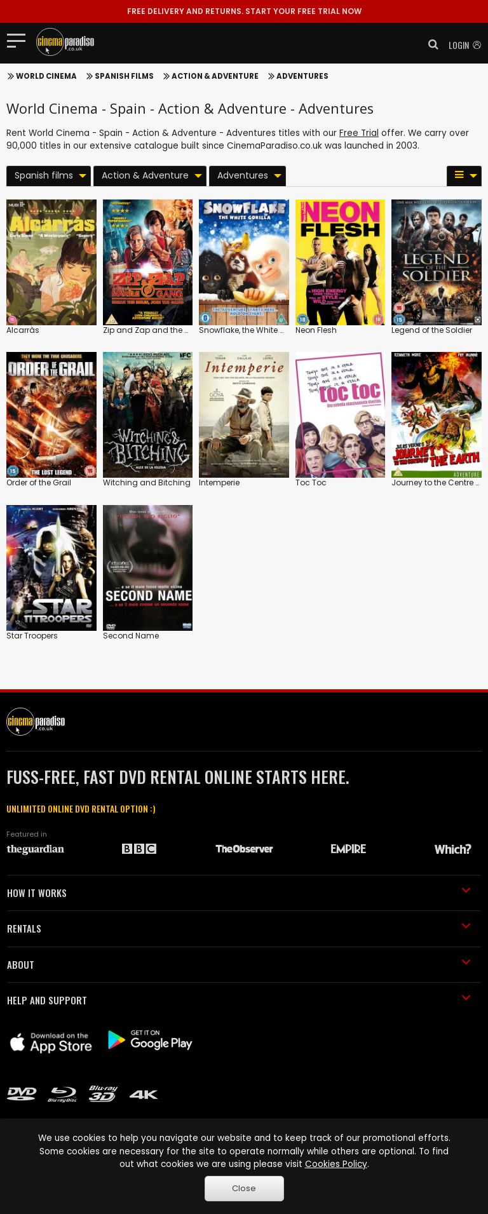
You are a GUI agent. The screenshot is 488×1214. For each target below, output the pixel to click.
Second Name (131, 635)
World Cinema (46, 76)
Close (244, 1188)
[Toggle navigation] (20, 40)
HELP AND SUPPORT (239, 1000)
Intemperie (219, 482)
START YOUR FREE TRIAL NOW (244, 11)
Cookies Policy (336, 1164)
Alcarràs (22, 330)
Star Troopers (32, 635)
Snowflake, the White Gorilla (252, 330)
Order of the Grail (38, 482)
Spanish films (124, 76)
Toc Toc (311, 482)
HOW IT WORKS (239, 893)
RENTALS (239, 928)
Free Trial (359, 133)
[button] (429, 44)
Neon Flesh (316, 330)
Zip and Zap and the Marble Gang (169, 330)
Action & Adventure (215, 76)
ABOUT (239, 964)
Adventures (302, 76)
